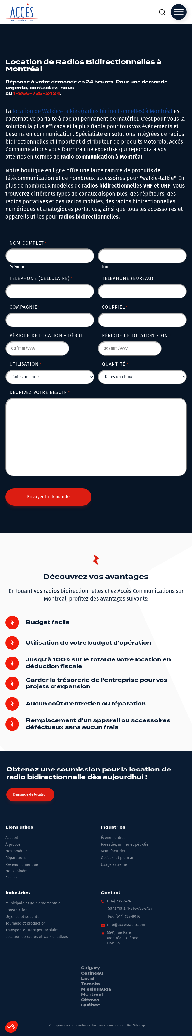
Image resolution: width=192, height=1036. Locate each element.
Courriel (115, 307)
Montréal (92, 994)
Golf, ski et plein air (118, 857)
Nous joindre (16, 871)
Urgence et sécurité (22, 916)
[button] (116, 902)
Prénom (17, 267)
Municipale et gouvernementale (33, 903)
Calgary (90, 968)
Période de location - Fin (136, 335)
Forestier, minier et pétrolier (125, 844)
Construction (16, 910)
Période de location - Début (48, 335)
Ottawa (90, 1000)
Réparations (15, 857)
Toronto (90, 984)
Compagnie (25, 307)
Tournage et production (25, 923)
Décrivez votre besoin (40, 392)
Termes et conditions (107, 1025)
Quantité (115, 364)
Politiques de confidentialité (70, 1025)
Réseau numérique (21, 864)
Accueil (11, 837)
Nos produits (16, 851)
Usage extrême (114, 864)
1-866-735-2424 (36, 93)
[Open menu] (179, 12)
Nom (106, 267)
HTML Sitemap (134, 1025)
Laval (87, 978)
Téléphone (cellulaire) (41, 278)
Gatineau (92, 973)
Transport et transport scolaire (32, 930)
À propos (13, 844)
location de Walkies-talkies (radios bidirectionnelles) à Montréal (92, 111)
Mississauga (96, 989)
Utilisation (26, 364)
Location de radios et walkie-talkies (36, 936)
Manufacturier (113, 851)
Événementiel (113, 837)
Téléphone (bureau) (128, 278)
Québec (90, 1005)
